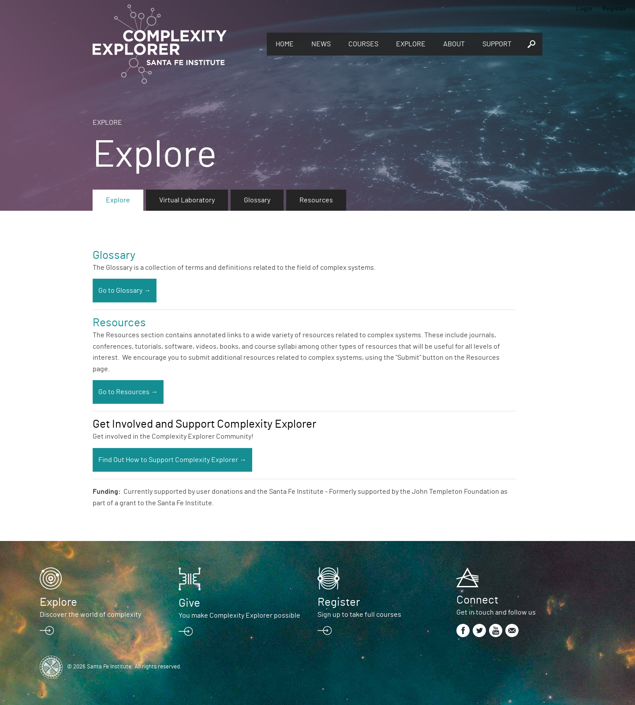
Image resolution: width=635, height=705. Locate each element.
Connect (477, 600)
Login (584, 9)
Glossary (257, 200)
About (454, 44)
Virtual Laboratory (187, 200)
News (321, 44)
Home (285, 44)
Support (497, 44)
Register (614, 9)
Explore (411, 44)
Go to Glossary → (124, 290)
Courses (363, 44)
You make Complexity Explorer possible (239, 615)
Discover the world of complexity (90, 614)
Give (189, 603)
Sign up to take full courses (359, 614)
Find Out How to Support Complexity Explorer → (172, 459)
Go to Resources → (128, 391)
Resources (316, 200)
